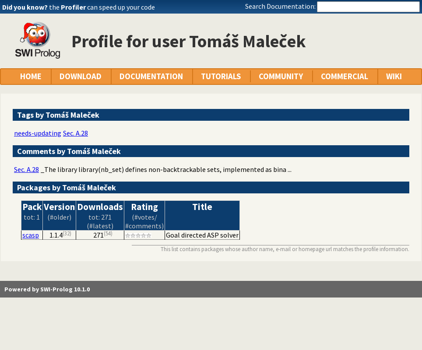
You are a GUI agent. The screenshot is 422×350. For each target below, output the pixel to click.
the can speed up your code (102, 7)
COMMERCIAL (344, 76)
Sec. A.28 (75, 133)
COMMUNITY (281, 76)
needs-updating (37, 133)
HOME (31, 76)
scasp (30, 235)
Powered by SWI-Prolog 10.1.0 (47, 289)
